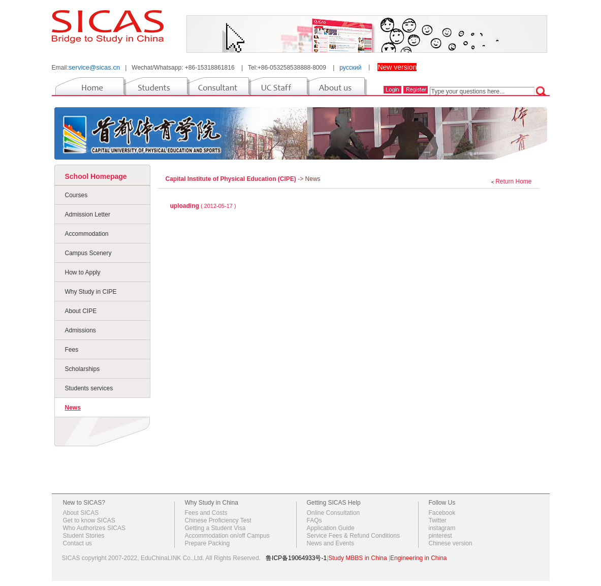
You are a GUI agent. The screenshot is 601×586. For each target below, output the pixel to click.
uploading (184, 205)
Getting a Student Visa (215, 528)
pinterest (440, 535)
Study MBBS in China (357, 558)
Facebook (442, 512)
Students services (89, 388)
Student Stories (84, 535)
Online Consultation (333, 512)
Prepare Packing (207, 543)
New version (397, 67)
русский (350, 67)
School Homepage (96, 176)
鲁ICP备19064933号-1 (296, 558)
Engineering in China (418, 558)
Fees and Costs (206, 512)
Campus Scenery (88, 253)
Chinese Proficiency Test (218, 520)
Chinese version (450, 543)
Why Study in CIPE (91, 291)
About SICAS (81, 512)
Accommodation (87, 233)
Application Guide (331, 528)
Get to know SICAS (89, 520)
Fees (72, 349)
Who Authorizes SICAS (94, 528)
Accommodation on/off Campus (227, 535)
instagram (442, 528)
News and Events (330, 543)
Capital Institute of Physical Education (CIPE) (232, 178)
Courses (76, 195)
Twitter (438, 520)
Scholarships (82, 369)
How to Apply (83, 272)
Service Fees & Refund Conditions (353, 535)
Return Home (513, 181)
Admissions (80, 330)
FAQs (314, 520)
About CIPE (81, 311)
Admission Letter (87, 214)
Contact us (77, 543)
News (73, 407)
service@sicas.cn (94, 67)
